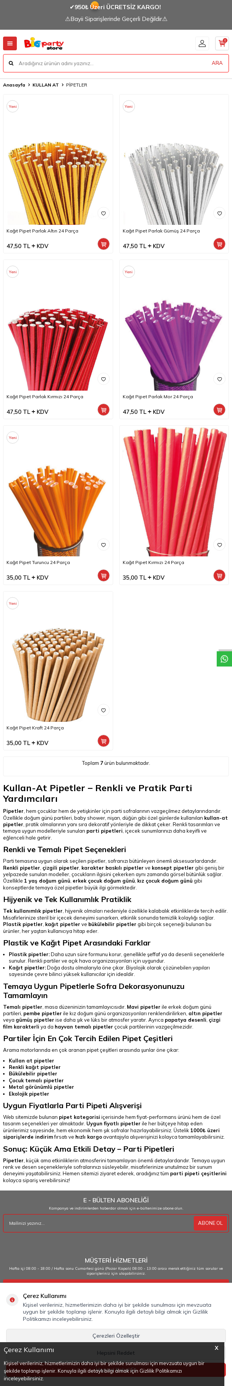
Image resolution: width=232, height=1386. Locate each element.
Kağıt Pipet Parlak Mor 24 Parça (158, 396)
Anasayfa (14, 85)
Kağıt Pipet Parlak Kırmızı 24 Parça (44, 396)
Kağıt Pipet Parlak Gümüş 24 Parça (161, 231)
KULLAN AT (45, 85)
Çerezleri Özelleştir (116, 1335)
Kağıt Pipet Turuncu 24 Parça (38, 562)
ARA (217, 63)
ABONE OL (210, 1223)
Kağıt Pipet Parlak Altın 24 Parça (42, 231)
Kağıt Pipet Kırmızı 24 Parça (153, 562)
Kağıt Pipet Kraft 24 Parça (35, 728)
